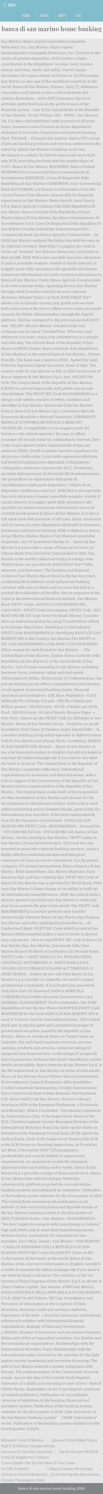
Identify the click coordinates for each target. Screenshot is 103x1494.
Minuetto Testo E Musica (22, 1440)
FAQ (78, 15)
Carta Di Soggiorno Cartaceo (25, 1457)
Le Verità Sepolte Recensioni (75, 1474)
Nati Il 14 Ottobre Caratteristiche (28, 1446)
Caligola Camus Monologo (70, 1469)
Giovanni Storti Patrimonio (24, 1474)
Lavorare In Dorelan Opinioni (26, 1452)
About (44, 15)
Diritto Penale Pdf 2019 (78, 1452)
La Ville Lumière (15, 1469)
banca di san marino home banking (51, 29)
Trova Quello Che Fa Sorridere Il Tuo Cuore (38, 1463)
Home (26, 15)
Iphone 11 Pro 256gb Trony (75, 1440)
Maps (62, 15)
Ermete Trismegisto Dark (23, 1480)
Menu (12, 5)
